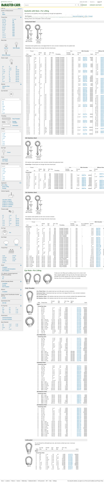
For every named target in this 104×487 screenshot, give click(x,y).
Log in (99, 2)
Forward (91, 16)
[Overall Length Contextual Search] (11, 166)
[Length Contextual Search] (11, 131)
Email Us (92, 2)
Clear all (19, 8)
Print (86, 16)
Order (84, 5)
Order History (96, 5)
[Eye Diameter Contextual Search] (11, 99)
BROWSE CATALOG (7, 1)
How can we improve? (78, 16)
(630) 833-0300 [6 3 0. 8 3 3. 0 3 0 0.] (83, 2)
